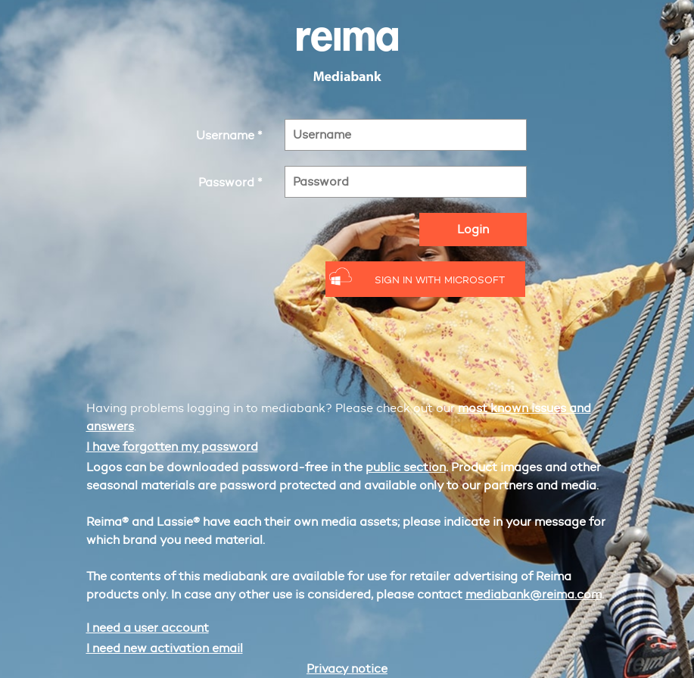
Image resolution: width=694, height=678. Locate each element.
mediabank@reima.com (533, 594)
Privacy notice (347, 668)
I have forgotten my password (172, 446)
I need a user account (147, 627)
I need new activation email (164, 648)
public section (406, 467)
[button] (426, 279)
